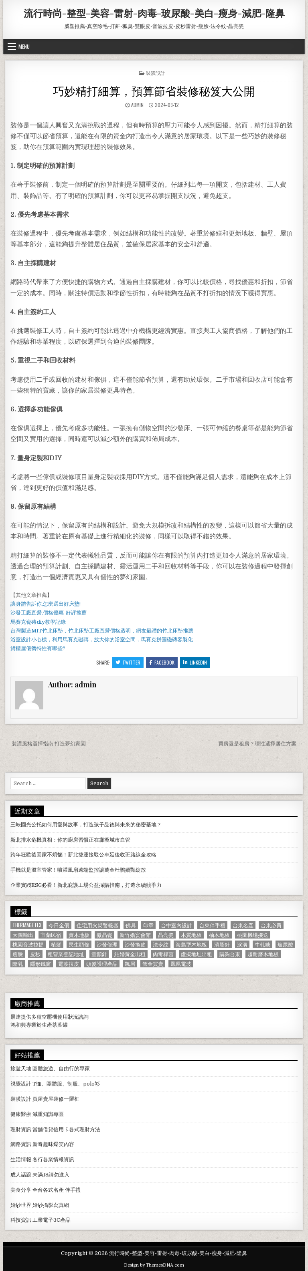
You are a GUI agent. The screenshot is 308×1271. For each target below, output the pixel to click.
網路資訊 (20, 1144)
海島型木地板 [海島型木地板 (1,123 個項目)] (191, 944)
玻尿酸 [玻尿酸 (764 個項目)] (285, 944)
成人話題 (20, 1175)
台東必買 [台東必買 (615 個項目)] (271, 925)
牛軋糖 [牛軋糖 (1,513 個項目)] (262, 944)
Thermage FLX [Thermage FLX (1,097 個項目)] (26, 925)
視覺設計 (20, 1084)
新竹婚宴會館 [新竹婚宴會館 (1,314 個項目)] (135, 935)
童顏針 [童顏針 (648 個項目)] (99, 954)
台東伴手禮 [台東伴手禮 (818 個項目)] (212, 925)
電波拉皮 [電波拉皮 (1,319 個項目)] (68, 963)
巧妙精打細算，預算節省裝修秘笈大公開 (154, 90)
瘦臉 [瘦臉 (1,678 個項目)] (17, 954)
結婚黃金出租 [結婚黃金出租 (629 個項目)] (130, 954)
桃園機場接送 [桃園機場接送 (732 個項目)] (252, 935)
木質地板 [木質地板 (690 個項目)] (191, 935)
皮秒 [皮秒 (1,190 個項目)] (35, 954)
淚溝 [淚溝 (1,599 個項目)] (242, 944)
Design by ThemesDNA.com (154, 1265)
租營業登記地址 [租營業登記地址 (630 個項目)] (66, 954)
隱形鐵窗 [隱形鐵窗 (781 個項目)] (40, 963)
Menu (24, 46)
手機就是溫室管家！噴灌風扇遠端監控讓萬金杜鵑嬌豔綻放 (78, 870)
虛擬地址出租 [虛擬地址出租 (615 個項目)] (196, 954)
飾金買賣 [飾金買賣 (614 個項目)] (152, 963)
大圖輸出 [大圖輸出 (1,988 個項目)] (22, 935)
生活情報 (20, 1159)
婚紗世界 (20, 1205)
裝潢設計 (155, 72)
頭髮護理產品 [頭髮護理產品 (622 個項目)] (102, 963)
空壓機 (49, 1017)
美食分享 (20, 1190)
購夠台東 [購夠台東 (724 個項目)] (229, 954)
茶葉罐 (60, 1025)
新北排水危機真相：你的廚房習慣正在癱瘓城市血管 (70, 840)
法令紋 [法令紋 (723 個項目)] (160, 944)
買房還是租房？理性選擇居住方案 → (260, 744)
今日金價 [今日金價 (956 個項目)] (59, 925)
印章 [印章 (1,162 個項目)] (148, 925)
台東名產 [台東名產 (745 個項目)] (243, 925)
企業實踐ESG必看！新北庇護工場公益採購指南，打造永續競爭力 (86, 885)
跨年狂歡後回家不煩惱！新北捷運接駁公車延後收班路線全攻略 (83, 855)
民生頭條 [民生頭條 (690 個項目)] (79, 944)
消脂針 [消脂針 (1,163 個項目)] (222, 944)
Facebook (161, 662)
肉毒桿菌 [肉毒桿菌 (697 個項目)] (163, 954)
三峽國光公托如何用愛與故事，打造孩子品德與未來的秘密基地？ (86, 825)
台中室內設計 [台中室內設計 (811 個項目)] (176, 925)
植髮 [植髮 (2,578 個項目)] (56, 944)
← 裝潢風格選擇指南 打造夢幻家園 (45, 744)
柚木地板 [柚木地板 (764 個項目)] (219, 935)
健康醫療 (20, 1114)
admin (137, 104)
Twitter (128, 662)
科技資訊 (20, 1220)
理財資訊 (20, 1129)
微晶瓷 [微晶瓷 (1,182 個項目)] (104, 935)
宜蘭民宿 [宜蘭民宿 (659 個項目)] (51, 935)
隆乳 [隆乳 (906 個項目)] (17, 963)
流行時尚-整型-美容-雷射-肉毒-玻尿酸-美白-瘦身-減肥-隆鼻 (154, 12)
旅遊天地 (20, 1069)
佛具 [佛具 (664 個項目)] (131, 925)
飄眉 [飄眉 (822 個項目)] (130, 963)
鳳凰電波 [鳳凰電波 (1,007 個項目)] (180, 963)
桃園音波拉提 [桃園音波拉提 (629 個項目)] (28, 944)
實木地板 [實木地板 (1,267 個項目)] (79, 935)
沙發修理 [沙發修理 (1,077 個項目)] (107, 944)
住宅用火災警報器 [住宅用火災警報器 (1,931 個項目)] (97, 925)
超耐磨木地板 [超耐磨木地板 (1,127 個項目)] (263, 954)
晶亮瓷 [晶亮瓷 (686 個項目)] (166, 935)
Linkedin (195, 662)
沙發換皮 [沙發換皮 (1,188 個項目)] (135, 944)
